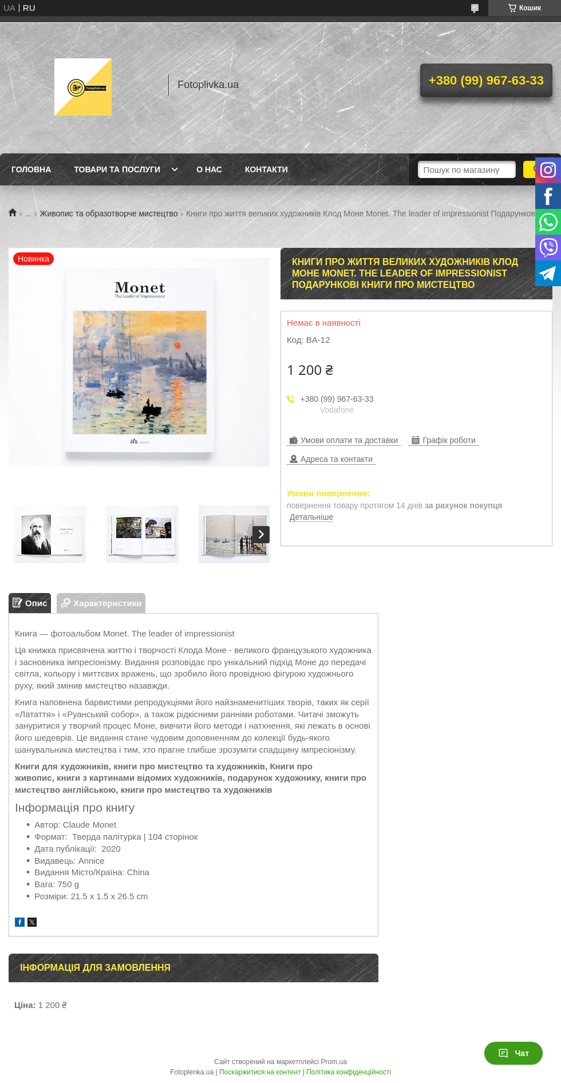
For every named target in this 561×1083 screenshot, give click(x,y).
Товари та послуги (117, 169)
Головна (31, 169)
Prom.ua (334, 1062)
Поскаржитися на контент (260, 1072)
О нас (209, 169)
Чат (513, 1053)
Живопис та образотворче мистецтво (109, 213)
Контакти (266, 169)
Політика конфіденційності (348, 1072)
